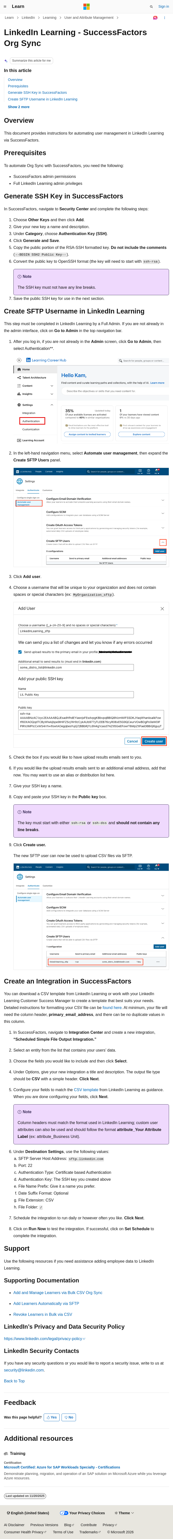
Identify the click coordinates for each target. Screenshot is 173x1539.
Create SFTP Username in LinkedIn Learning (42, 99)
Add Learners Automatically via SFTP (46, 1303)
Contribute (89, 1525)
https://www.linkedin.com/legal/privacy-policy (43, 1339)
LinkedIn (28, 18)
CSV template (86, 1090)
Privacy (108, 1525)
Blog (67, 1525)
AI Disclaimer (14, 1525)
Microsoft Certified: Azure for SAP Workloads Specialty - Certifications (62, 1467)
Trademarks (88, 1532)
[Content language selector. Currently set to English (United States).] (28, 1513)
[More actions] (164, 18)
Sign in (163, 6)
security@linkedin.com (24, 1370)
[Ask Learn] (155, 18)
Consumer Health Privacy (23, 1532)
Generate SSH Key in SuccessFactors (37, 93)
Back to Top (14, 1381)
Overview (15, 80)
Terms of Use (63, 1532)
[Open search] (151, 6)
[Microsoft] (86, 6)
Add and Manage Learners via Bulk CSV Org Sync (57, 1293)
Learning (50, 18)
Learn (9, 18)
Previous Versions (44, 1525)
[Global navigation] (5, 6)
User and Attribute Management (89, 18)
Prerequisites (18, 86)
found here (112, 1008)
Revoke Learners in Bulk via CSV (42, 1314)
